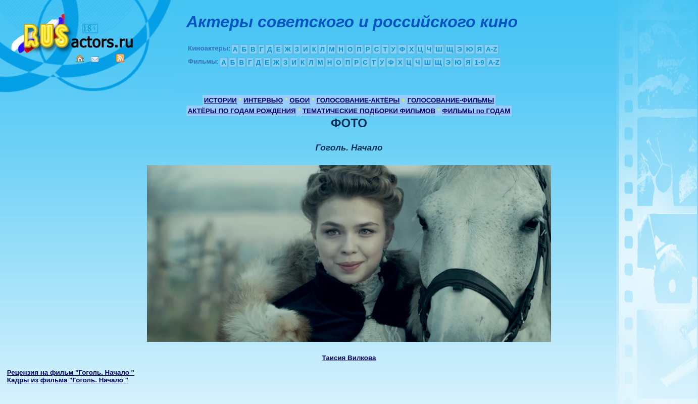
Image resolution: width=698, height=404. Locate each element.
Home (80, 58)
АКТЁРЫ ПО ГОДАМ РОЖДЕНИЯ (242, 111)
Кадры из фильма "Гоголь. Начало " (67, 380)
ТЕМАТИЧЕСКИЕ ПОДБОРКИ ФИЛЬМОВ (369, 111)
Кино (73, 31)
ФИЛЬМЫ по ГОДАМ (476, 111)
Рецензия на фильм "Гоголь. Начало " (70, 372)
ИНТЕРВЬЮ (263, 100)
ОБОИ (299, 100)
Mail (95, 59)
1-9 (479, 62)
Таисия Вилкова (349, 358)
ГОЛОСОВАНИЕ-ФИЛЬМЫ (451, 100)
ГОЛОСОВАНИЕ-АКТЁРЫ (358, 100)
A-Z (491, 49)
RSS (120, 58)
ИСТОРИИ (220, 100)
